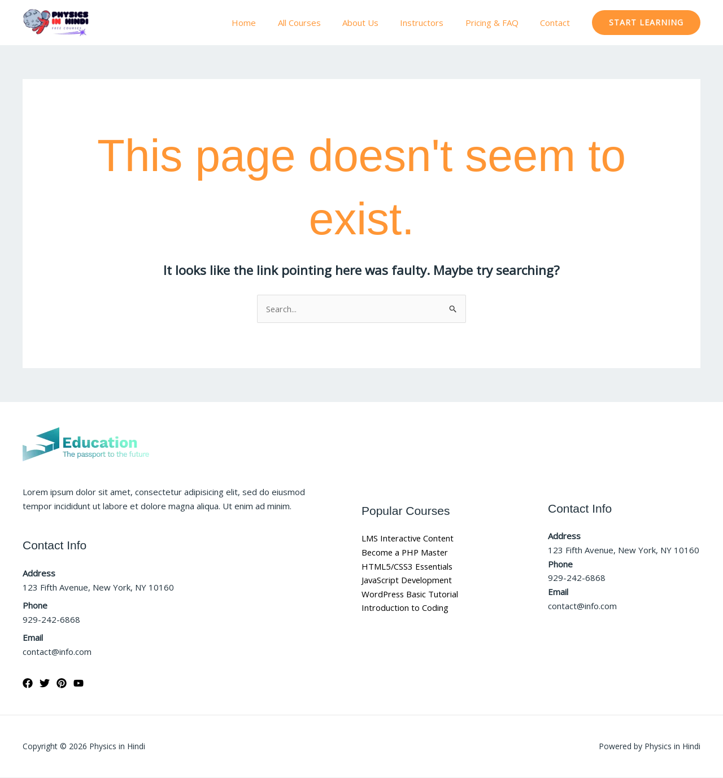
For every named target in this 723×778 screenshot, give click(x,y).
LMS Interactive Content (409, 538)
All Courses (320, 22)
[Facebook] (28, 684)
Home (270, 22)
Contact (557, 22)
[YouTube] (78, 684)
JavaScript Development (408, 580)
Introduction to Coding (405, 608)
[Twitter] (45, 684)
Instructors (433, 22)
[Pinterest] (61, 684)
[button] (646, 22)
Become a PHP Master (406, 552)
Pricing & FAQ (498, 22)
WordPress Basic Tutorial (411, 594)
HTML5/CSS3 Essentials (408, 566)
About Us (377, 22)
